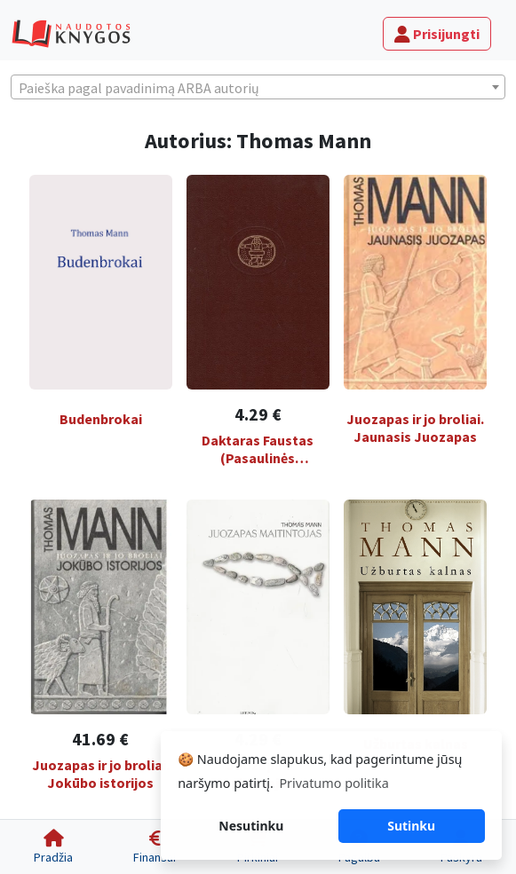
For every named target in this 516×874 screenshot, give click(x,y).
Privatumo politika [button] (333, 783)
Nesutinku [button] (250, 825)
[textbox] (258, 87)
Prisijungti (437, 34)
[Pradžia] (53, 847)
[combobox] (258, 87)
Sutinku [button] (411, 825)
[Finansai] (154, 847)
